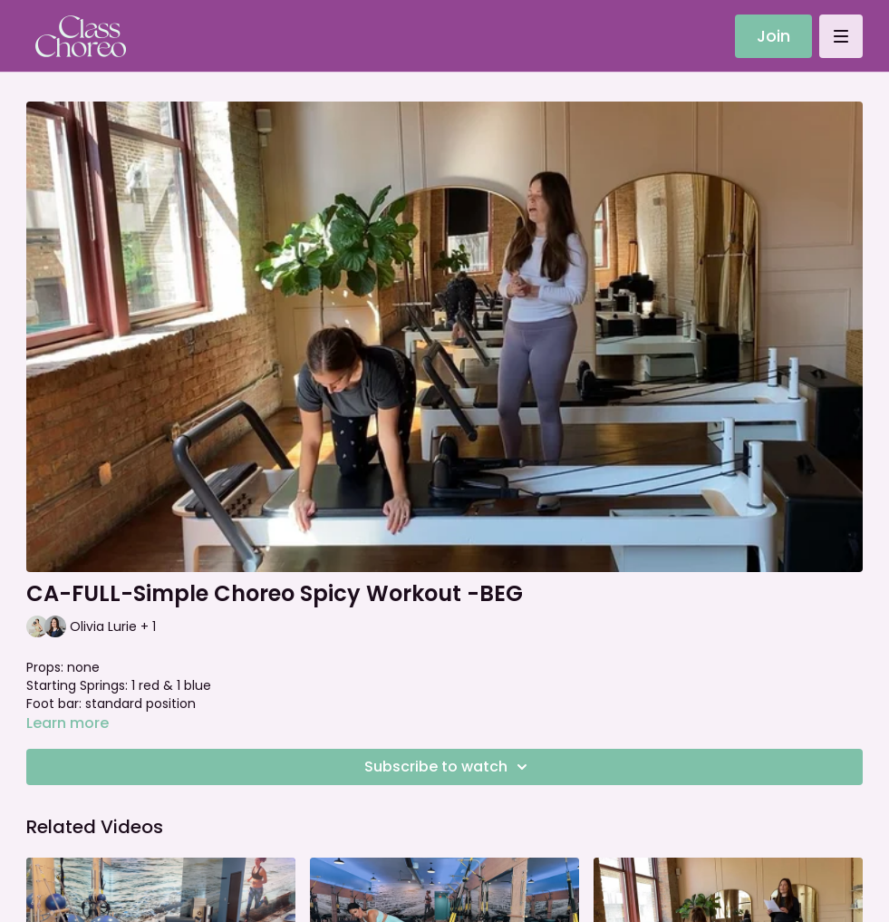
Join (773, 35)
